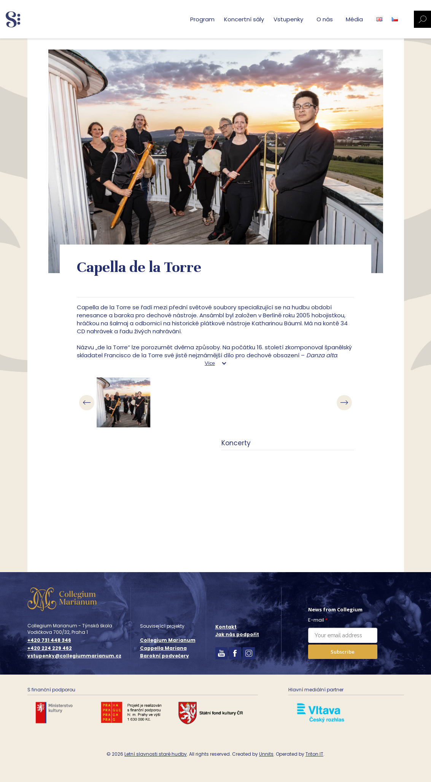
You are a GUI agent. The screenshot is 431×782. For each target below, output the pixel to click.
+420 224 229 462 (49, 648)
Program (202, 19)
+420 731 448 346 (49, 640)
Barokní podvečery (164, 655)
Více (210, 363)
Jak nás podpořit (237, 634)
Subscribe (343, 651)
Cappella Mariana (163, 648)
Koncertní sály (244, 19)
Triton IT (314, 754)
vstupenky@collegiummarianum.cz (74, 656)
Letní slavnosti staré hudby (155, 754)
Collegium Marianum (168, 640)
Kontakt (226, 627)
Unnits (266, 754)
